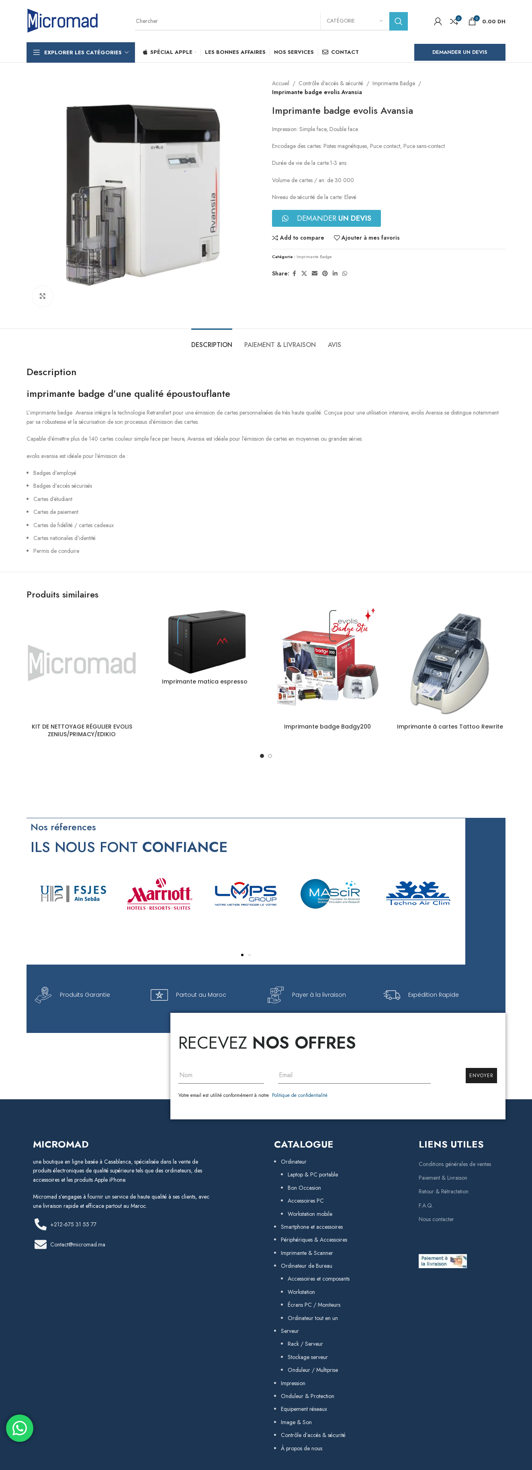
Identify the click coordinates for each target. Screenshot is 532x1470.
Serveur (290, 1331)
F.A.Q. (426, 1205)
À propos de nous (301, 1448)
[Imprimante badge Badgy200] (327, 663)
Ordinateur (294, 1162)
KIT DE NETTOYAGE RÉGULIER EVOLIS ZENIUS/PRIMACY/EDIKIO (82, 731)
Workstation (301, 1292)
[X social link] (304, 273)
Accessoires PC (306, 1201)
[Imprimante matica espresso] (204, 641)
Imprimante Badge (393, 83)
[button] (242, 955)
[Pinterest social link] (325, 273)
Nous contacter (436, 1219)
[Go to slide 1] (262, 756)
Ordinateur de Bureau (306, 1266)
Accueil (280, 83)
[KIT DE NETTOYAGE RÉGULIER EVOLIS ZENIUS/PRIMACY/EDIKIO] (82, 663)
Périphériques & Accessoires (314, 1240)
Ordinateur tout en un (313, 1318)
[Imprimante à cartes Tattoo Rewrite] (450, 663)
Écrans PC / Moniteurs (314, 1305)
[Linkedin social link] (335, 273)
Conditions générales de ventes (455, 1164)
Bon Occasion (304, 1188)
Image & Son (296, 1422)
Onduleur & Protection (307, 1396)
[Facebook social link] (294, 273)
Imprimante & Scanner (307, 1253)
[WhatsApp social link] (345, 273)
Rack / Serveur (305, 1344)
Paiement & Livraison (443, 1178)
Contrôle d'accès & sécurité (331, 83)
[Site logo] (63, 20)
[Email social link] (314, 273)
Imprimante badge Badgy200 (327, 727)
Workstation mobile (310, 1214)
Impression (293, 1383)
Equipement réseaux (304, 1409)
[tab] (211, 340)
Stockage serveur (308, 1357)
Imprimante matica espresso (205, 682)
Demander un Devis (459, 52)
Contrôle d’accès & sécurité (313, 1435)
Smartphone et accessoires (312, 1227)
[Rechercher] (271, 21)
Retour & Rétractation (444, 1191)
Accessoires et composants (319, 1279)
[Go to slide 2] (270, 756)
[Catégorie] (354, 21)
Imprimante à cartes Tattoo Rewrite (450, 727)
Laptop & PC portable (313, 1174)
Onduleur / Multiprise (313, 1370)
